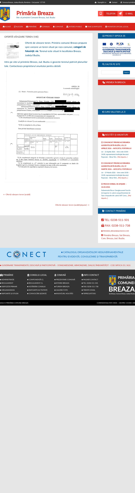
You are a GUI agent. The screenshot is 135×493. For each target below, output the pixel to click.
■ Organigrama (7, 290)
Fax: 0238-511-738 (115, 225)
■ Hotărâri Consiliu (36, 286)
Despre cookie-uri (127, 303)
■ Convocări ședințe (37, 293)
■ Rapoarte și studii (9, 293)
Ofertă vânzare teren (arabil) (16, 194)
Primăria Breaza (34, 13)
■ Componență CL (35, 279)
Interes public (74, 27)
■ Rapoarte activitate (37, 290)
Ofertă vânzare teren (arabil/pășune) (72, 205)
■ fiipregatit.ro (89, 293)
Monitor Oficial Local (116, 27)
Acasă (7, 27)
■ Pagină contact (90, 279)
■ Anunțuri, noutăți (63, 293)
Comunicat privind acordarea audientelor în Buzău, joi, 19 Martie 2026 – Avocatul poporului (116, 166)
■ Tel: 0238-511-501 (90, 283)
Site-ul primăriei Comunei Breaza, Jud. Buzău (35, 17)
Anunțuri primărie (128, 2)
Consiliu (45, 27)
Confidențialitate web (107, 303)
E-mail (129, 13)
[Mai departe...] (122, 157)
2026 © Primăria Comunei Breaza (14, 303)
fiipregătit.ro (100, 2)
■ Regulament (6, 283)
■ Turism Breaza (61, 286)
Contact (113, 2)
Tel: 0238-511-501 (115, 220)
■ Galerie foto (61, 290)
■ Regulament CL (35, 283)
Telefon (110, 13)
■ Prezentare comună (64, 279)
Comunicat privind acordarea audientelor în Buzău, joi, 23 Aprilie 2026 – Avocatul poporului (116, 145)
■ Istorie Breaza (61, 283)
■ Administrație (7, 279)
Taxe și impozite (93, 27)
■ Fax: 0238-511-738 (90, 286)
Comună (58, 27)
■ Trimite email (88, 290)
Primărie (31, 27)
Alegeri (18, 27)
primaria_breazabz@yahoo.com (115, 231)
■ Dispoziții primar (8, 286)
